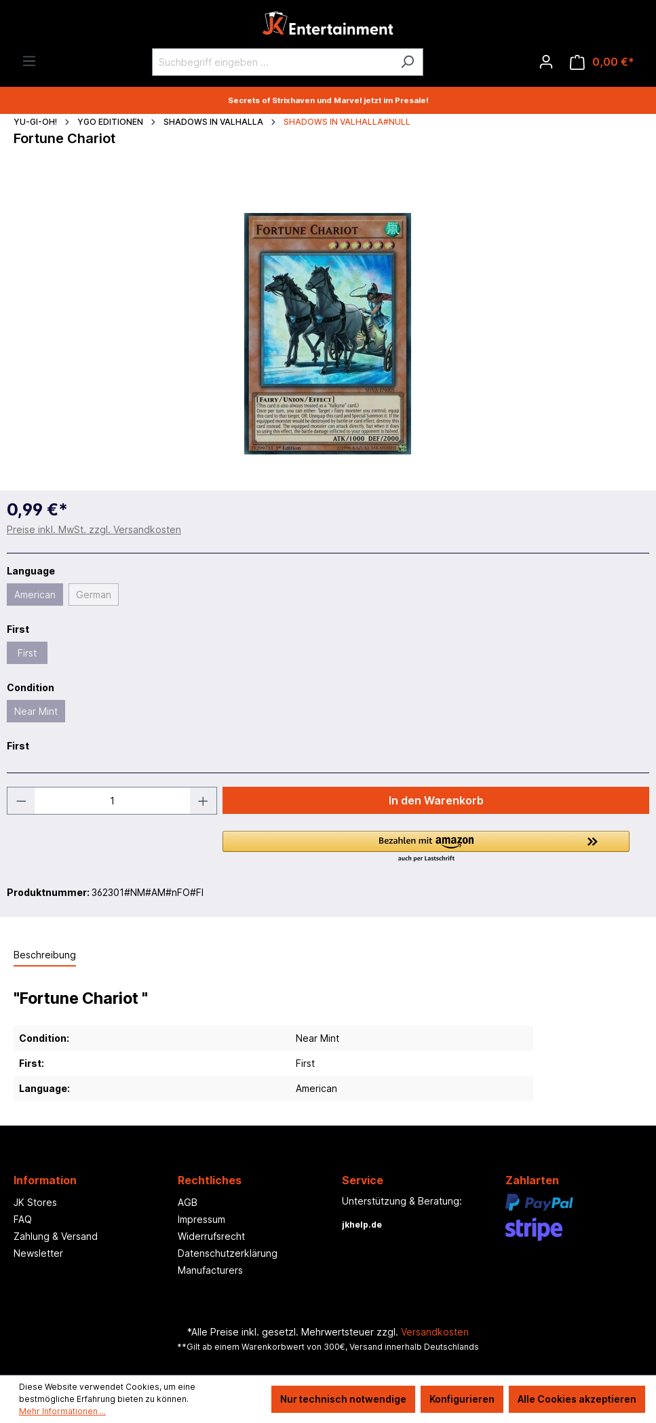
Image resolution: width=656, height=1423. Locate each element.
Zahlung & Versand (56, 1236)
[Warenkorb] (602, 62)
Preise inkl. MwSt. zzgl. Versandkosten (94, 529)
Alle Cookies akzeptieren (577, 1399)
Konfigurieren (462, 1399)
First (27, 653)
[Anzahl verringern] (21, 801)
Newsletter (38, 1253)
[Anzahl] (112, 801)
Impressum (201, 1219)
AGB (187, 1202)
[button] (436, 847)
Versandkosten (435, 1332)
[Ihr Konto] (546, 62)
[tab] (45, 955)
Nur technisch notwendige (343, 1399)
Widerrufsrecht (211, 1236)
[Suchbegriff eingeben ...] (272, 62)
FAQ (23, 1219)
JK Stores (35, 1202)
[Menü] (29, 61)
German (93, 594)
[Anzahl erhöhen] (203, 801)
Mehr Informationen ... (62, 1411)
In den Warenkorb (436, 800)
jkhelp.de (362, 1225)
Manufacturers (210, 1270)
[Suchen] (407, 62)
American (35, 594)
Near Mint (36, 711)
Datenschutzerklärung (227, 1253)
